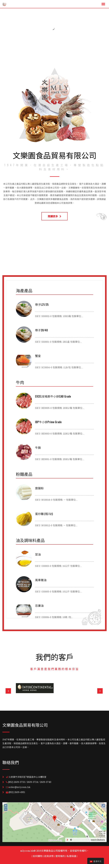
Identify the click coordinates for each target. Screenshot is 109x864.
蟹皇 (38, 356)
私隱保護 (71, 856)
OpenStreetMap (81, 839)
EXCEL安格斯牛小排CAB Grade (53, 396)
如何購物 (37, 856)
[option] (56, 688)
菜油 (38, 554)
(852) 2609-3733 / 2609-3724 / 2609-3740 (29, 782)
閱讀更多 (54, 216)
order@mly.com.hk (19, 787)
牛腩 (38, 447)
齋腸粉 (39, 488)
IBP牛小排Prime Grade (48, 422)
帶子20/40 (41, 330)
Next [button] (100, 691)
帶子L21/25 (42, 304)
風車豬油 (40, 580)
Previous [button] (8, 691)
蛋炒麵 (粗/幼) (44, 514)
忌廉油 (39, 605)
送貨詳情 (49, 856)
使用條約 (60, 856)
